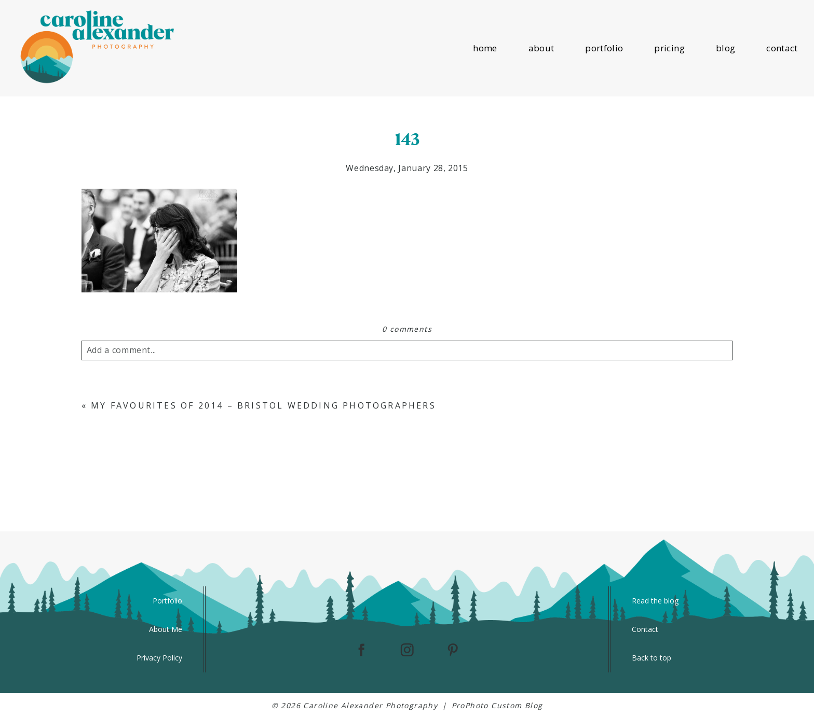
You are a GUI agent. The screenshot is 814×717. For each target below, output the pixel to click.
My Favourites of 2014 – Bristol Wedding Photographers (263, 405)
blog (725, 48)
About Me (165, 629)
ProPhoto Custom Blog (497, 705)
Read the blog (655, 601)
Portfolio (167, 601)
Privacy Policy (159, 658)
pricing (669, 48)
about (541, 48)
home (485, 48)
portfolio (604, 48)
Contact (645, 629)
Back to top (651, 658)
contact (781, 48)
